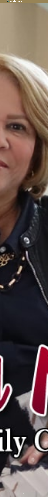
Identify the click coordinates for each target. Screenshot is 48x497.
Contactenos (18, 1)
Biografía (11, 1)
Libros (21, 1)
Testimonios (14, 1)
